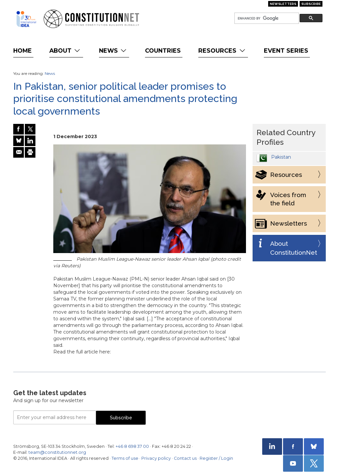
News (113, 50)
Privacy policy (156, 458)
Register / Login (216, 458)
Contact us (185, 458)
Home (22, 50)
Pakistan (281, 157)
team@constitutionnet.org (57, 452)
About (65, 50)
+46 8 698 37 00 (132, 446)
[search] (266, 18)
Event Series (286, 50)
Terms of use (125, 458)
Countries (163, 50)
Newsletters (283, 4)
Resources (222, 50)
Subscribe (311, 4)
